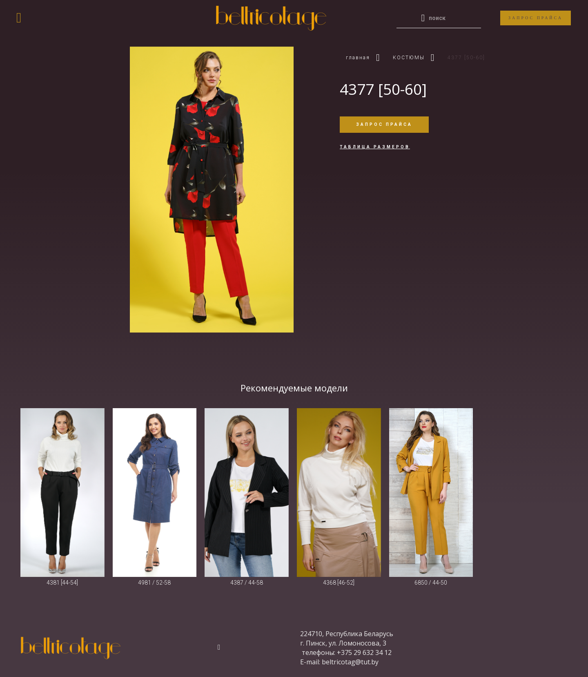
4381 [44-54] (62, 582)
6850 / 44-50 (430, 582)
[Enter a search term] (445, 18)
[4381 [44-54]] (62, 492)
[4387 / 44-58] (247, 492)
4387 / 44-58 (246, 582)
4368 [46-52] (338, 582)
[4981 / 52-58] (155, 492)
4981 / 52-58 (154, 582)
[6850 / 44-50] (431, 492)
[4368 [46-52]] (339, 492)
